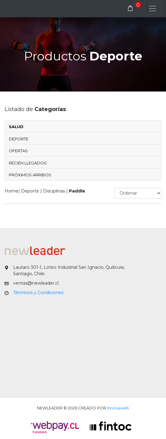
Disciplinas (54, 191)
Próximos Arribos (30, 174)
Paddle (77, 191)
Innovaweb (118, 407)
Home (11, 191)
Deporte (18, 138)
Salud (16, 126)
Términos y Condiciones (38, 292)
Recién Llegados (28, 162)
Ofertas (18, 150)
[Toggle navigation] (152, 8)
